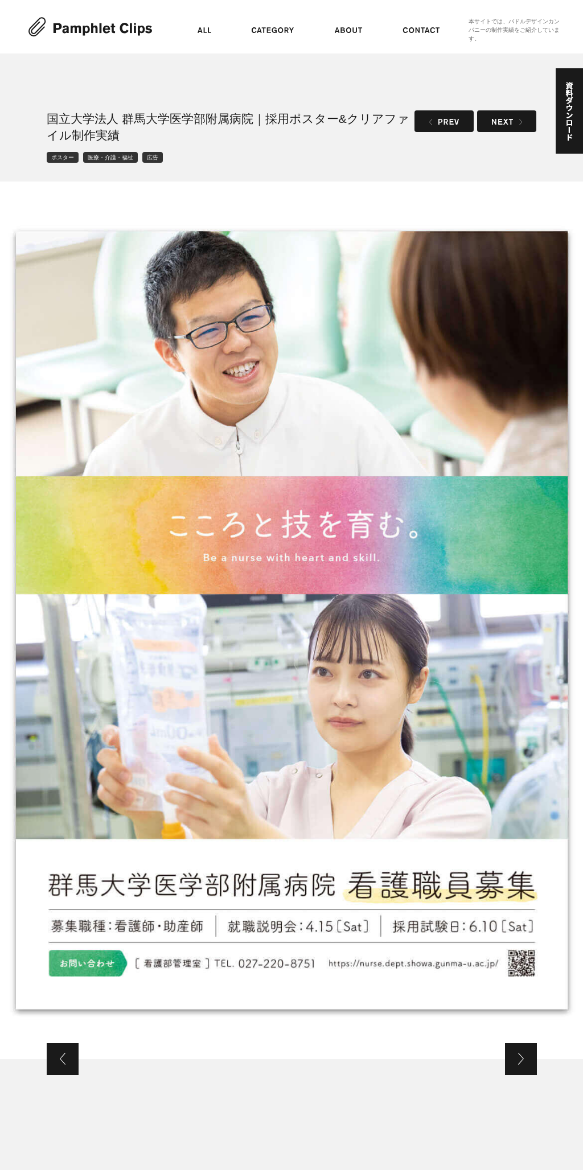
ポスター (62, 157)
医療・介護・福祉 (110, 157)
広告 (152, 157)
